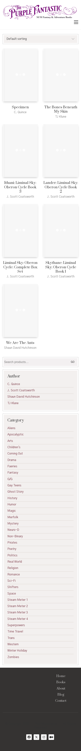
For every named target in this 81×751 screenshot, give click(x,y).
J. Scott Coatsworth (21, 390)
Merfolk (12, 517)
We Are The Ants (20, 343)
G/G (9, 479)
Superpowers (16, 625)
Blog (60, 695)
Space (11, 593)
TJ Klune (13, 403)
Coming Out (15, 453)
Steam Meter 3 (17, 612)
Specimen (20, 107)
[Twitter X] (36, 737)
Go (72, 362)
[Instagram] (44, 737)
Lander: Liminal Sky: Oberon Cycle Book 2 (60, 187)
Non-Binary (15, 536)
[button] (76, 22)
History (12, 498)
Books (60, 682)
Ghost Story (15, 491)
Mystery (13, 523)
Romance (13, 574)
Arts (10, 440)
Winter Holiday (17, 650)
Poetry (11, 548)
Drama (11, 460)
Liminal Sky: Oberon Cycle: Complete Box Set (20, 267)
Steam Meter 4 (17, 618)
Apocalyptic (15, 434)
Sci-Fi (11, 580)
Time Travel (15, 631)
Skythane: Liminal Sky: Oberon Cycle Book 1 (60, 267)
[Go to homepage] (40, 12)
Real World (14, 561)
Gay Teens (14, 485)
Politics (12, 555)
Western (13, 644)
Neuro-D (13, 529)
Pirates (12, 542)
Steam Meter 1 (17, 599)
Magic (11, 510)
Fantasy (12, 472)
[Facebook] (29, 737)
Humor (11, 504)
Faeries (12, 466)
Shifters (12, 587)
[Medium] (51, 737)
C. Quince (13, 384)
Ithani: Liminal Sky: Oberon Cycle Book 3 (20, 187)
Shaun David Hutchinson (23, 396)
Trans (11, 638)
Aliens (11, 428)
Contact (60, 701)
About (60, 689)
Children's (13, 447)
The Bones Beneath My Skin (60, 109)
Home (60, 676)
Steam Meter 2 (17, 606)
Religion (12, 568)
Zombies (13, 657)
